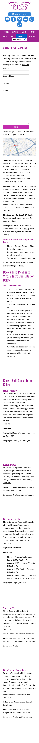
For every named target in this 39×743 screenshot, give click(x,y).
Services (15, 32)
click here (25, 65)
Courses (32, 32)
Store (5, 36)
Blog (12, 36)
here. (14, 221)
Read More (7, 424)
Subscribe (32, 36)
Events (24, 32)
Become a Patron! (19, 14)
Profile (6, 32)
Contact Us (21, 36)
